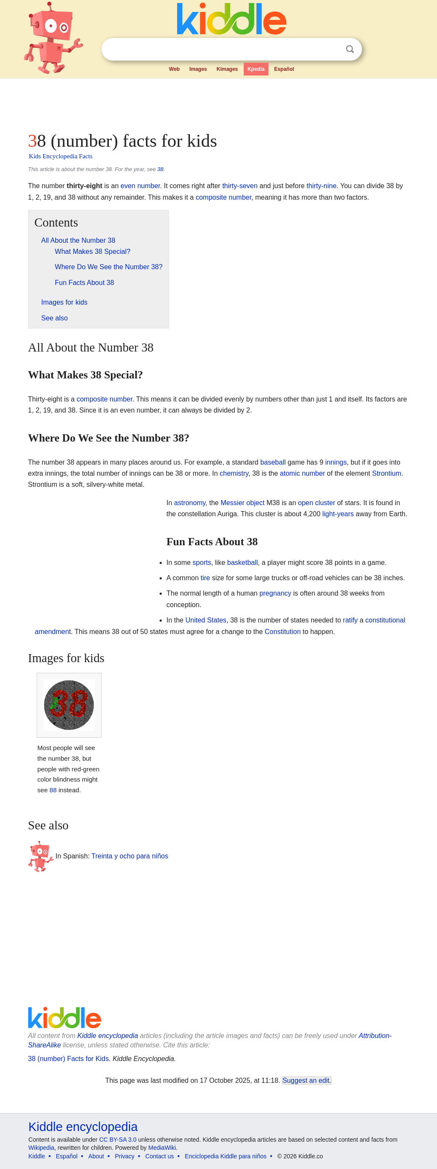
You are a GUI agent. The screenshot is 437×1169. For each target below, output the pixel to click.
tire (205, 578)
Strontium (386, 473)
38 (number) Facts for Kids (68, 1058)
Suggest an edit (306, 1080)
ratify (350, 620)
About (96, 1156)
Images (198, 69)
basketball (242, 562)
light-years (338, 514)
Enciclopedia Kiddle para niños (225, 1156)
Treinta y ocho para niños (129, 856)
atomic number (302, 473)
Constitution (283, 631)
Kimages (227, 69)
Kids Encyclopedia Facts (61, 156)
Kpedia (256, 69)
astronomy (190, 502)
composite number (223, 197)
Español (284, 69)
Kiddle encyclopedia (107, 1035)
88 (53, 790)
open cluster (316, 502)
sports (201, 562)
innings (336, 462)
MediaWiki (162, 1147)
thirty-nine (321, 185)
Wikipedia (42, 1147)
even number (140, 185)
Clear (332, 49)
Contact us (160, 1156)
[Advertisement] (218, 102)
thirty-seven (240, 185)
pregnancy (275, 593)
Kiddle (37, 1156)
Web (174, 69)
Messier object (243, 502)
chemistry (234, 473)
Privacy (124, 1156)
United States (205, 620)
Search (350, 49)
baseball (273, 462)
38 (160, 169)
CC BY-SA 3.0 (117, 1139)
